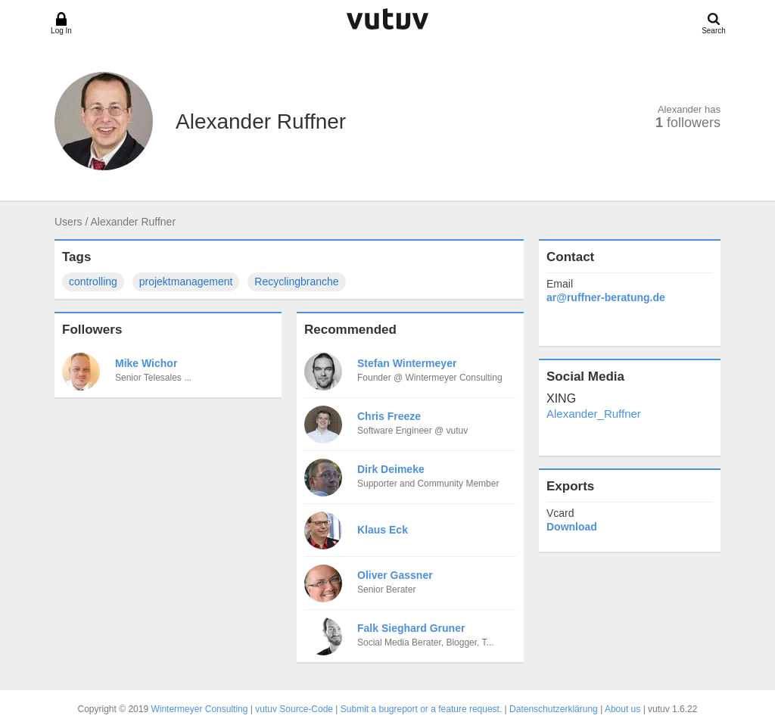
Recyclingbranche (296, 281)
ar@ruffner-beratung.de (605, 297)
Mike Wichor (146, 363)
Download (571, 527)
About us (622, 709)
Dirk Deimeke (391, 469)
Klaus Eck (382, 530)
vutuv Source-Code (294, 709)
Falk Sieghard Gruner (411, 628)
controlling (93, 281)
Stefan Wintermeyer (406, 363)
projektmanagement (186, 281)
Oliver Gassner (395, 575)
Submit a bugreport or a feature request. (421, 709)
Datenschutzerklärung (553, 709)
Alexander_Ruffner (593, 413)
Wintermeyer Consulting (199, 709)
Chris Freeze (389, 416)
